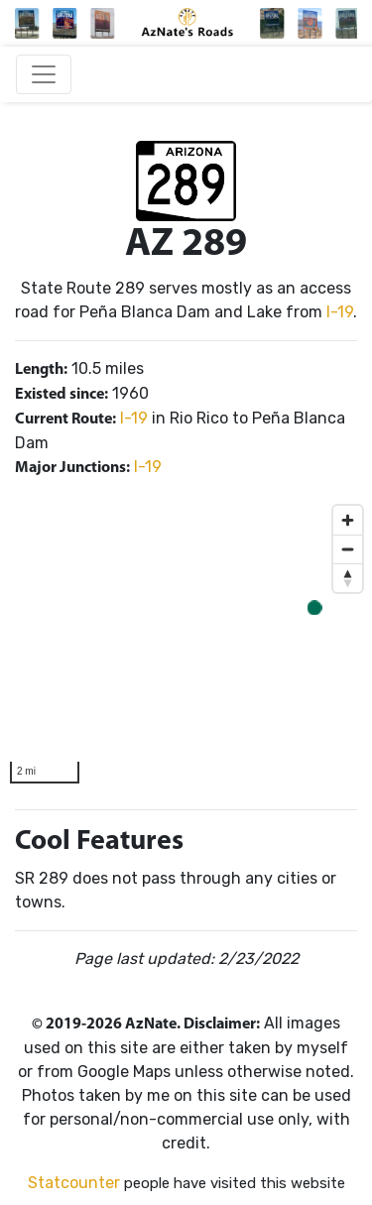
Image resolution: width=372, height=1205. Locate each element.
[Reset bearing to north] (347, 577)
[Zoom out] (347, 549)
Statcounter (74, 1182)
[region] (186, 644)
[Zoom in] (347, 520)
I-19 (339, 311)
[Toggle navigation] (43, 74)
